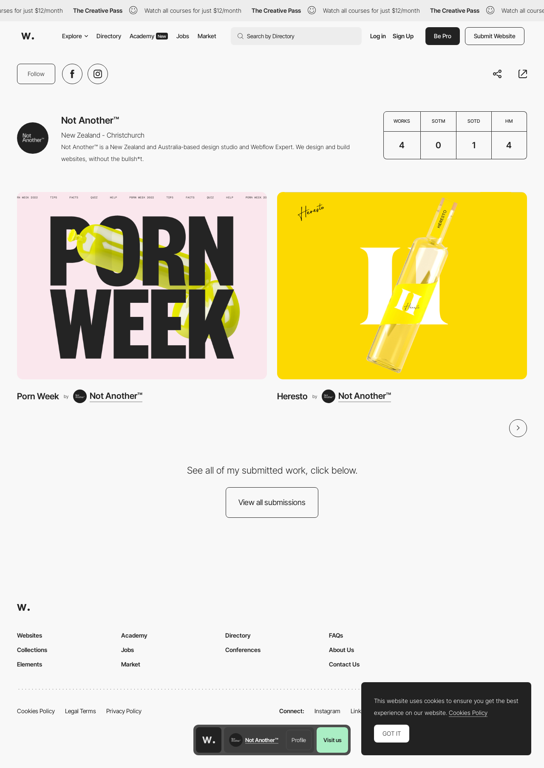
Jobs (182, 36)
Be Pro (442, 36)
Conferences (243, 649)
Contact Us (344, 664)
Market (207, 36)
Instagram (327, 710)
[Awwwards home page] (208, 740)
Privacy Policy (124, 710)
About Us (341, 649)
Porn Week (38, 396)
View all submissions (272, 502)
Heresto (292, 396)
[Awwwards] (27, 36)
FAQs (336, 635)
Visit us (332, 740)
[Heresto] (402, 285)
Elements (29, 664)
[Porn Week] (142, 285)
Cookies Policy (36, 710)
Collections (32, 649)
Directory (108, 36)
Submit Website (495, 36)
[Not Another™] (107, 396)
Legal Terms (80, 710)
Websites (29, 635)
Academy (149, 36)
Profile (299, 740)
